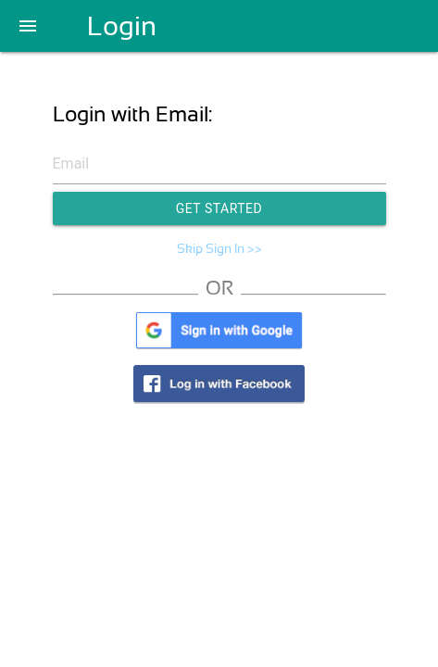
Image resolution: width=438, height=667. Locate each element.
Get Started (219, 208)
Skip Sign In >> (219, 248)
